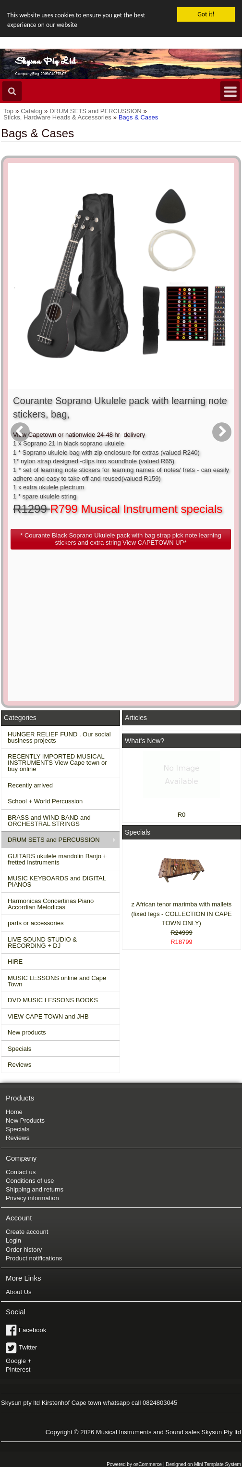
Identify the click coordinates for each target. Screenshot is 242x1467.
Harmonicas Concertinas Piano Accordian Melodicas (51, 903)
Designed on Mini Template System (203, 1464)
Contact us (21, 1171)
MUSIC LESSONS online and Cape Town (57, 980)
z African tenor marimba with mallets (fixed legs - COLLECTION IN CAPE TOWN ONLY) (181, 914)
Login (13, 1240)
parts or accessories (35, 923)
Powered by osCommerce (134, 1464)
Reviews (19, 1064)
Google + (18, 1360)
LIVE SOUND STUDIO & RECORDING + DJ (42, 942)
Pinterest (18, 1369)
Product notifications (34, 1258)
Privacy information (32, 1198)
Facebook (32, 1330)
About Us (18, 1292)
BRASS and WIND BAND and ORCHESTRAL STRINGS (49, 820)
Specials (19, 1048)
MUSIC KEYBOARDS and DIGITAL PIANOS (57, 881)
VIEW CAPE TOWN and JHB (48, 1016)
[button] (121, 539)
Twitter (28, 1347)
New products (27, 1032)
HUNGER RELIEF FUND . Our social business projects (59, 737)
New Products (25, 1120)
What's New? (144, 741)
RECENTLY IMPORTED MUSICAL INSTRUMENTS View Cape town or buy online (57, 763)
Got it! (205, 14)
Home (14, 1111)
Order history (24, 1249)
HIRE (15, 961)
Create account (27, 1231)
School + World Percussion (45, 801)
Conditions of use (30, 1180)
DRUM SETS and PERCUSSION (53, 839)
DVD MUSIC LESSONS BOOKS (53, 1000)
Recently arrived (30, 784)
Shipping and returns (34, 1189)
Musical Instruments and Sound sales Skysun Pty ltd (168, 1431)
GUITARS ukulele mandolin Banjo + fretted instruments (57, 858)
